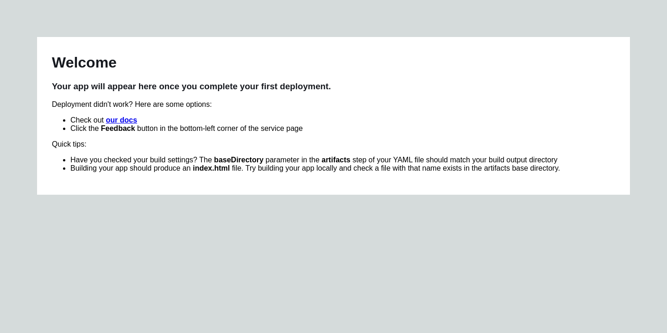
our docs (121, 120)
